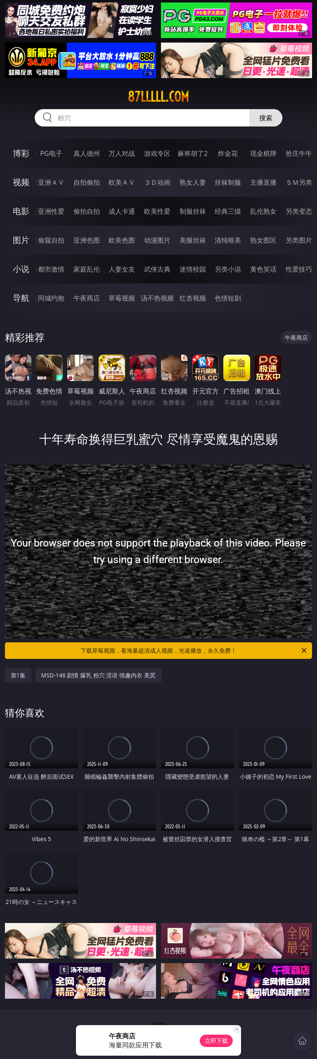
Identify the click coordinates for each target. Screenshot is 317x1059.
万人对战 (122, 153)
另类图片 (299, 240)
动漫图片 (157, 240)
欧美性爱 (157, 211)
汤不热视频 (157, 298)
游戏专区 (157, 153)
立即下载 (216, 1041)
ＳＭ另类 (299, 182)
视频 (21, 182)
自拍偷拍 (86, 182)
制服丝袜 (193, 211)
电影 (21, 211)
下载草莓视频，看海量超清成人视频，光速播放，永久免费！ (194, 651)
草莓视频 (122, 298)
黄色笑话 (263, 269)
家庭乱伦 (86, 269)
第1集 (18, 675)
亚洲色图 (86, 240)
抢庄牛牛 (299, 153)
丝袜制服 (228, 182)
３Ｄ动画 (157, 182)
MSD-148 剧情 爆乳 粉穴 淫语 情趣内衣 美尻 (98, 675)
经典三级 (228, 211)
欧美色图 (122, 240)
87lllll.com (158, 96)
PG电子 (51, 153)
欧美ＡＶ (122, 182)
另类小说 (228, 269)
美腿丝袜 (193, 240)
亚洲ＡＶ (51, 182)
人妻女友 (122, 269)
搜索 (265, 117)
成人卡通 (122, 211)
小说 (21, 268)
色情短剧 (228, 298)
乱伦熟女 (263, 211)
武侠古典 (157, 269)
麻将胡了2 (192, 153)
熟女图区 (263, 240)
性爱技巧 (299, 269)
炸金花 (228, 153)
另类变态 (299, 211)
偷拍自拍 (86, 211)
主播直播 (263, 182)
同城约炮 (51, 298)
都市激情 (51, 269)
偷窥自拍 (51, 240)
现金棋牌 (263, 153)
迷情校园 (193, 269)
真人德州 (86, 153)
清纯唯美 (228, 240)
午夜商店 (86, 298)
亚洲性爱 (51, 211)
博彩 (21, 153)
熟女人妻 (193, 182)
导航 (21, 297)
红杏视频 (193, 298)
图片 (21, 240)
